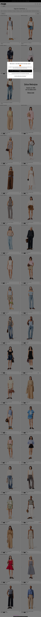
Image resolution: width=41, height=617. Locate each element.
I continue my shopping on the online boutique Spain (20, 73)
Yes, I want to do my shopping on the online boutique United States (20, 71)
